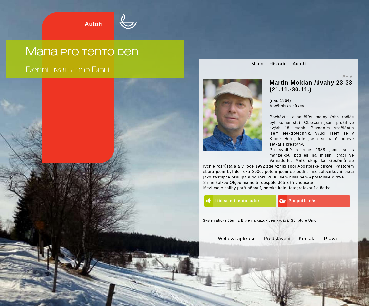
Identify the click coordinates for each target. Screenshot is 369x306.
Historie (278, 63)
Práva (330, 238)
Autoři (299, 63)
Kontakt (307, 238)
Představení (277, 238)
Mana (257, 63)
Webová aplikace (237, 238)
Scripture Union (305, 220)
